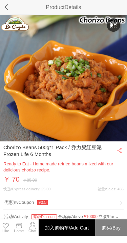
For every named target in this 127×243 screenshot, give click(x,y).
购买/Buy (111, 228)
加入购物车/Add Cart (67, 228)
